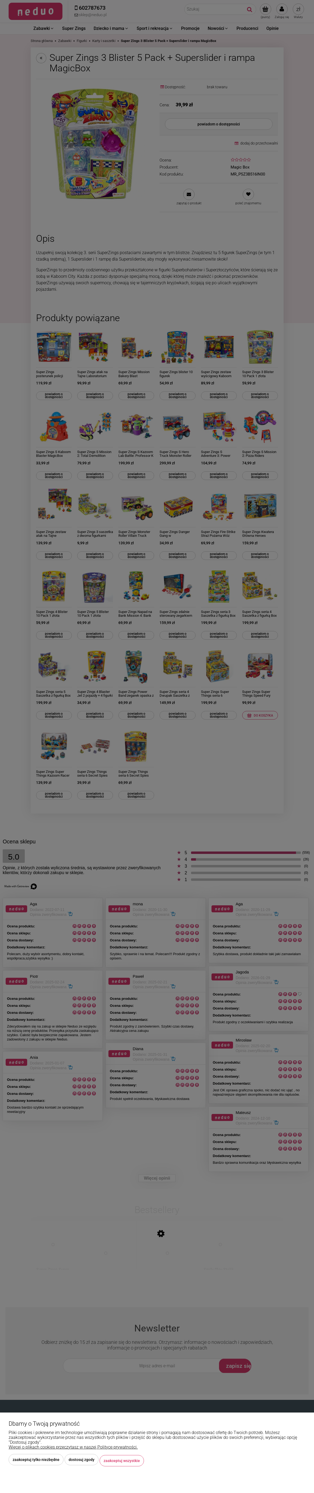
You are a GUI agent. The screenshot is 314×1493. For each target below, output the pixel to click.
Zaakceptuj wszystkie (122, 1461)
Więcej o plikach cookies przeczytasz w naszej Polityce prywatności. (73, 1449)
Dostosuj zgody (81, 1461)
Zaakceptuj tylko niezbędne (36, 1461)
